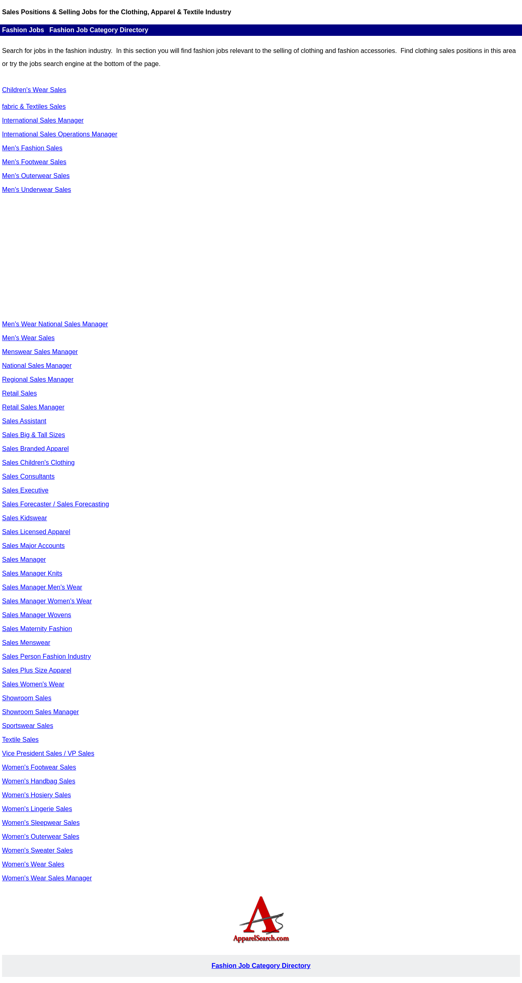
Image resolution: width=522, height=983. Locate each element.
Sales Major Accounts (33, 545)
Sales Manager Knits (32, 573)
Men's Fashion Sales (32, 148)
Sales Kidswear (24, 518)
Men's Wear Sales (28, 337)
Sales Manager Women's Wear (47, 601)
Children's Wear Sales (34, 89)
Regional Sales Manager (37, 379)
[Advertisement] (261, 257)
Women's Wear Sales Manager (47, 878)
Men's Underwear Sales (36, 189)
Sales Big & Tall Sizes (33, 434)
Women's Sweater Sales (37, 850)
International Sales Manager (43, 120)
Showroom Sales (26, 698)
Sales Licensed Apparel (36, 531)
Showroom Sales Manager (40, 711)
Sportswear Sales (27, 725)
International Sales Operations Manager (59, 134)
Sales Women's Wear (33, 684)
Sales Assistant (24, 421)
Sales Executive (25, 490)
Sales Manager (24, 559)
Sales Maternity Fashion (37, 628)
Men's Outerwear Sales (36, 175)
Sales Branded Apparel (35, 448)
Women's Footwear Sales (39, 767)
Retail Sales (19, 393)
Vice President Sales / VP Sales (48, 753)
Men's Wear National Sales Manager (55, 324)
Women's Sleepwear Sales (41, 822)
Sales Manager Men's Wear (42, 587)
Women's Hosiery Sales (36, 795)
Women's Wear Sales (33, 864)
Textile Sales (20, 739)
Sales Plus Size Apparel (36, 670)
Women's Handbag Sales (38, 781)
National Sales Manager (37, 365)
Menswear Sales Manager (40, 351)
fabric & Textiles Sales (34, 106)
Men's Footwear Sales (34, 161)
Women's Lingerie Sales (37, 808)
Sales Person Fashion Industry (46, 656)
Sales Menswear (26, 642)
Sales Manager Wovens (36, 614)
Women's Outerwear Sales (41, 836)
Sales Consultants (28, 476)
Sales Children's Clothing (38, 462)
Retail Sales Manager (33, 407)
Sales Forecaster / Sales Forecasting (55, 504)
